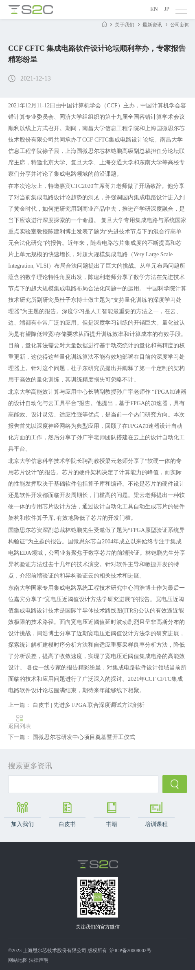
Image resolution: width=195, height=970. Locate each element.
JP (166, 9)
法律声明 (38, 960)
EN (154, 9)
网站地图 (18, 960)
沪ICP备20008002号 (130, 950)
